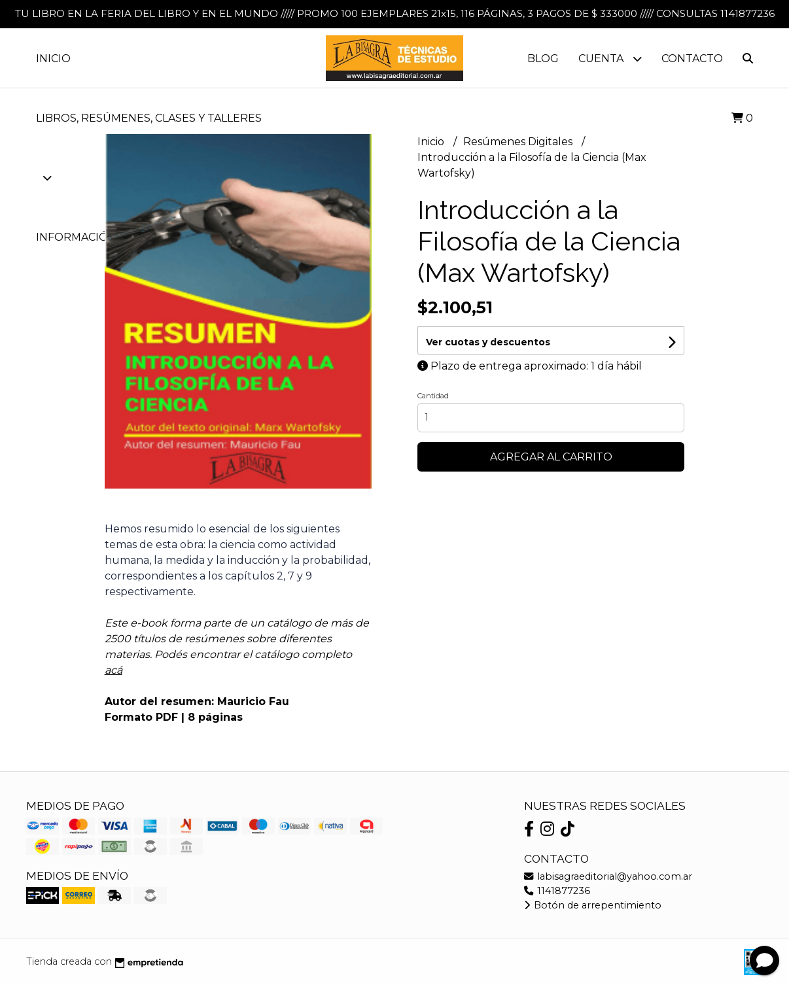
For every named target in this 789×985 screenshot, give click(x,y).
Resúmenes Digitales (519, 141)
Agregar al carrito (551, 457)
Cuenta (610, 58)
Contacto (692, 58)
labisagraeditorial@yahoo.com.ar (608, 876)
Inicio (53, 58)
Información (85, 237)
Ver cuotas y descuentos (488, 342)
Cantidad (433, 395)
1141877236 (557, 891)
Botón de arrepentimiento (592, 905)
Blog (543, 58)
